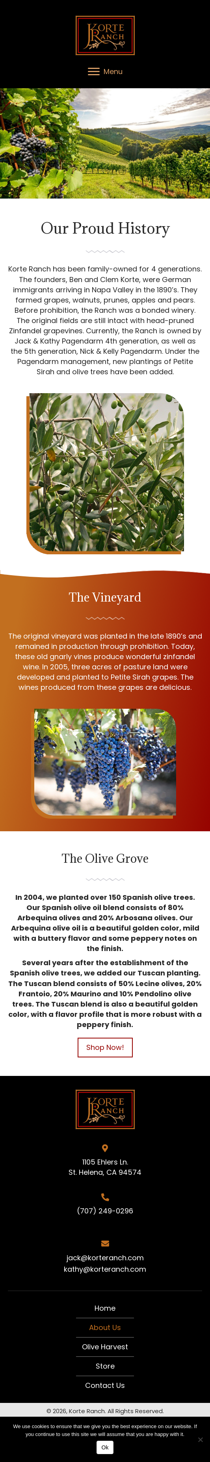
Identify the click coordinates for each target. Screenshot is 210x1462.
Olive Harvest (105, 1347)
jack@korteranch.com (105, 1258)
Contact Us (105, 1385)
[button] (105, 1047)
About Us (105, 1327)
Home (105, 1308)
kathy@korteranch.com (105, 1269)
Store (105, 1366)
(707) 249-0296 (105, 1211)
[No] (200, 1439)
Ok (105, 1447)
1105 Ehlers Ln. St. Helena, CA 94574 (105, 1167)
